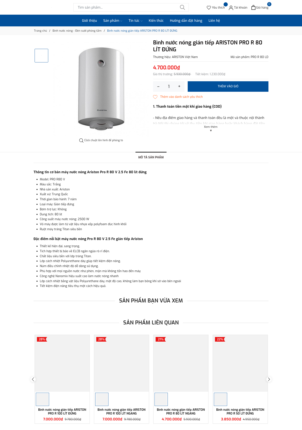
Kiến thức (156, 20)
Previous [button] (33, 379)
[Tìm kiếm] (182, 7)
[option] (101, 89)
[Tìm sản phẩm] (131, 7)
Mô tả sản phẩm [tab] (151, 157)
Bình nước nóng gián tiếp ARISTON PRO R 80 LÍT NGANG (181, 411)
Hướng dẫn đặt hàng (186, 20)
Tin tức (135, 20)
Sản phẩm (112, 20)
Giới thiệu (89, 20)
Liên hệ (214, 20)
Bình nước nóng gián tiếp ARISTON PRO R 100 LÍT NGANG (122, 411)
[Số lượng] (169, 86)
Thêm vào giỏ (228, 86)
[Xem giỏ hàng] (259, 7)
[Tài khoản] (238, 7)
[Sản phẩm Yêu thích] (216, 7)
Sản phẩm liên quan (151, 322)
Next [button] (269, 379)
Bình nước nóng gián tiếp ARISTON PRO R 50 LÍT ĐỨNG (240, 411)
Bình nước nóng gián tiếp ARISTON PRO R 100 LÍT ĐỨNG (62, 411)
